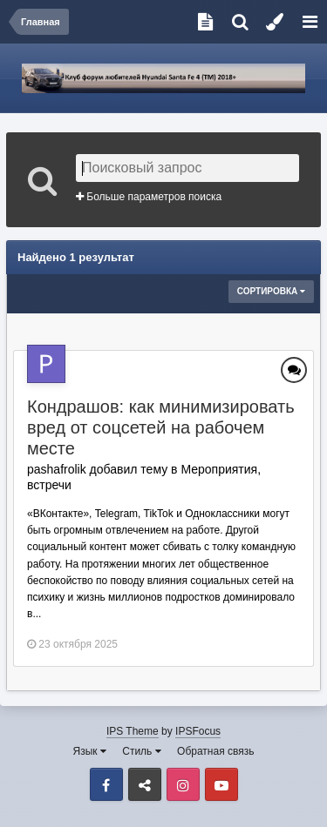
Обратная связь (215, 751)
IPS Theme (132, 731)
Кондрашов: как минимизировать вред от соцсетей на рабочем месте (161, 427)
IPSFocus (198, 731)
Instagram (183, 784)
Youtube (221, 784)
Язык (89, 751)
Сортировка (271, 291)
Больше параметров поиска (148, 197)
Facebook (106, 784)
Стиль (141, 751)
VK (144, 784)
